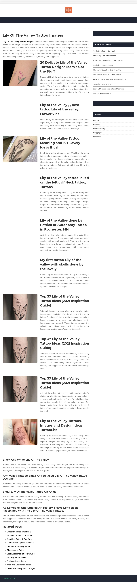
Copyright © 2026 (9, 578)
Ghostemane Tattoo (15, 550)
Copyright (98, 133)
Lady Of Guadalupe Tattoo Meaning (108, 89)
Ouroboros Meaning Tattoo (18, 546)
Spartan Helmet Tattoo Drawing (21, 554)
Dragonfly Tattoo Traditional (19, 532)
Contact (97, 125)
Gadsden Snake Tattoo (103, 65)
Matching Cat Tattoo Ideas (104, 56)
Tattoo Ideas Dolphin (102, 94)
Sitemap (97, 137)
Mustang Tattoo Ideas (16, 557)
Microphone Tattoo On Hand (19, 535)
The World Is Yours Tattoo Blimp (107, 75)
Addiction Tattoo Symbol (104, 51)
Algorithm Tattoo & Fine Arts (19, 539)
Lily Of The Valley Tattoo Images (18, 41)
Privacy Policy (99, 129)
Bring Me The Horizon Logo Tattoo (108, 60)
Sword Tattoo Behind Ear (104, 84)
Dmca (96, 121)
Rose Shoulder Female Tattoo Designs (109, 79)
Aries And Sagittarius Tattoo (19, 565)
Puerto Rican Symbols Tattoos (20, 543)
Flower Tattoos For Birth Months (107, 70)
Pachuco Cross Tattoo (16, 561)
